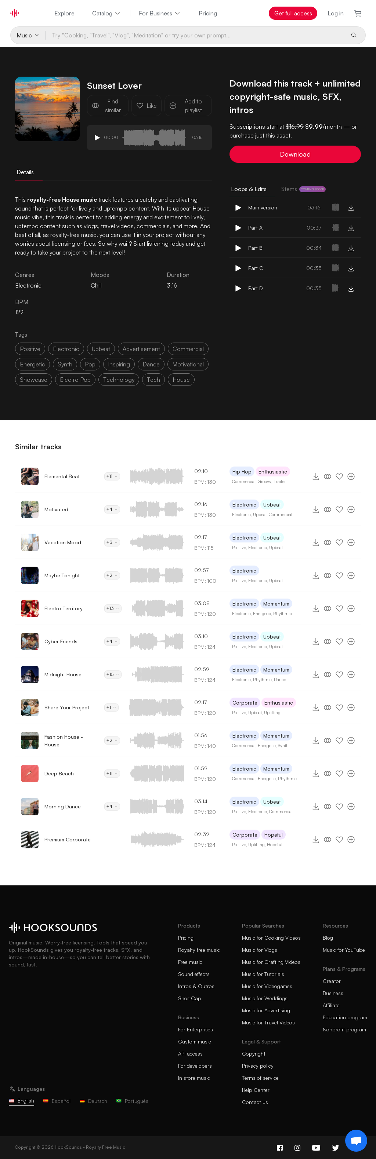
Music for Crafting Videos (271, 962)
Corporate (244, 702)
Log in (336, 13)
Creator (332, 981)
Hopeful (273, 834)
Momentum (276, 603)
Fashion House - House (63, 740)
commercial (188, 348)
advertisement (141, 348)
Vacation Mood (62, 542)
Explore (64, 13)
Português (132, 1101)
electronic (66, 348)
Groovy (264, 481)
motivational (188, 364)
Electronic (244, 504)
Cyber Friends (60, 641)
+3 (112, 542)
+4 (112, 509)
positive (30, 348)
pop (90, 364)
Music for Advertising (266, 1010)
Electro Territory (63, 608)
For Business (160, 13)
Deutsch (93, 1101)
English (21, 1100)
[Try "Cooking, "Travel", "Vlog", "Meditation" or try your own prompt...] (195, 35)
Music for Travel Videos (268, 1022)
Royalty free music (199, 950)
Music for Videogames (267, 986)
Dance (280, 679)
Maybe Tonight (62, 575)
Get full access (293, 13)
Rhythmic (282, 613)
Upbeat (272, 504)
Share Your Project (66, 707)
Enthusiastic (272, 471)
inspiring (119, 364)
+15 (113, 674)
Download (295, 154)
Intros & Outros (196, 986)
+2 (112, 575)
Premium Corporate (67, 839)
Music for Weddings (265, 998)
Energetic (262, 613)
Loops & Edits (249, 189)
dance (151, 364)
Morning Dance (62, 806)
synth (65, 364)
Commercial (244, 481)
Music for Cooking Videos (271, 938)
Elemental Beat (62, 476)
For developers (195, 1066)
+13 (113, 608)
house (181, 379)
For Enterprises (195, 1029)
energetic (32, 364)
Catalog (106, 13)
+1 (111, 707)
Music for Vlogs (259, 950)
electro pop (75, 379)
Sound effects (194, 974)
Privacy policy (258, 1066)
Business (333, 993)
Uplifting (272, 712)
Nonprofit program (344, 1029)
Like (146, 105)
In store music (194, 1078)
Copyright (253, 1053)
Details (25, 172)
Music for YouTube (344, 950)
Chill (96, 285)
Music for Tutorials (263, 974)
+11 (112, 476)
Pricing (208, 13)
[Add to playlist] (351, 476)
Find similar (106, 106)
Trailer (280, 481)
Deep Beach (59, 773)
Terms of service (260, 1078)
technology (118, 379)
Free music (190, 962)
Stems (303, 189)
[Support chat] (356, 1141)
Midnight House (63, 674)
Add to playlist (185, 106)
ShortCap (189, 998)
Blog (328, 938)
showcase (33, 379)
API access (190, 1053)
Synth (283, 745)
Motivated (56, 509)
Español (56, 1101)
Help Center (256, 1090)
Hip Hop (242, 471)
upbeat (101, 348)
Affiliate (331, 1005)
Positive (239, 547)
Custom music (194, 1041)
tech (153, 379)
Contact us (255, 1102)
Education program (345, 1017)
